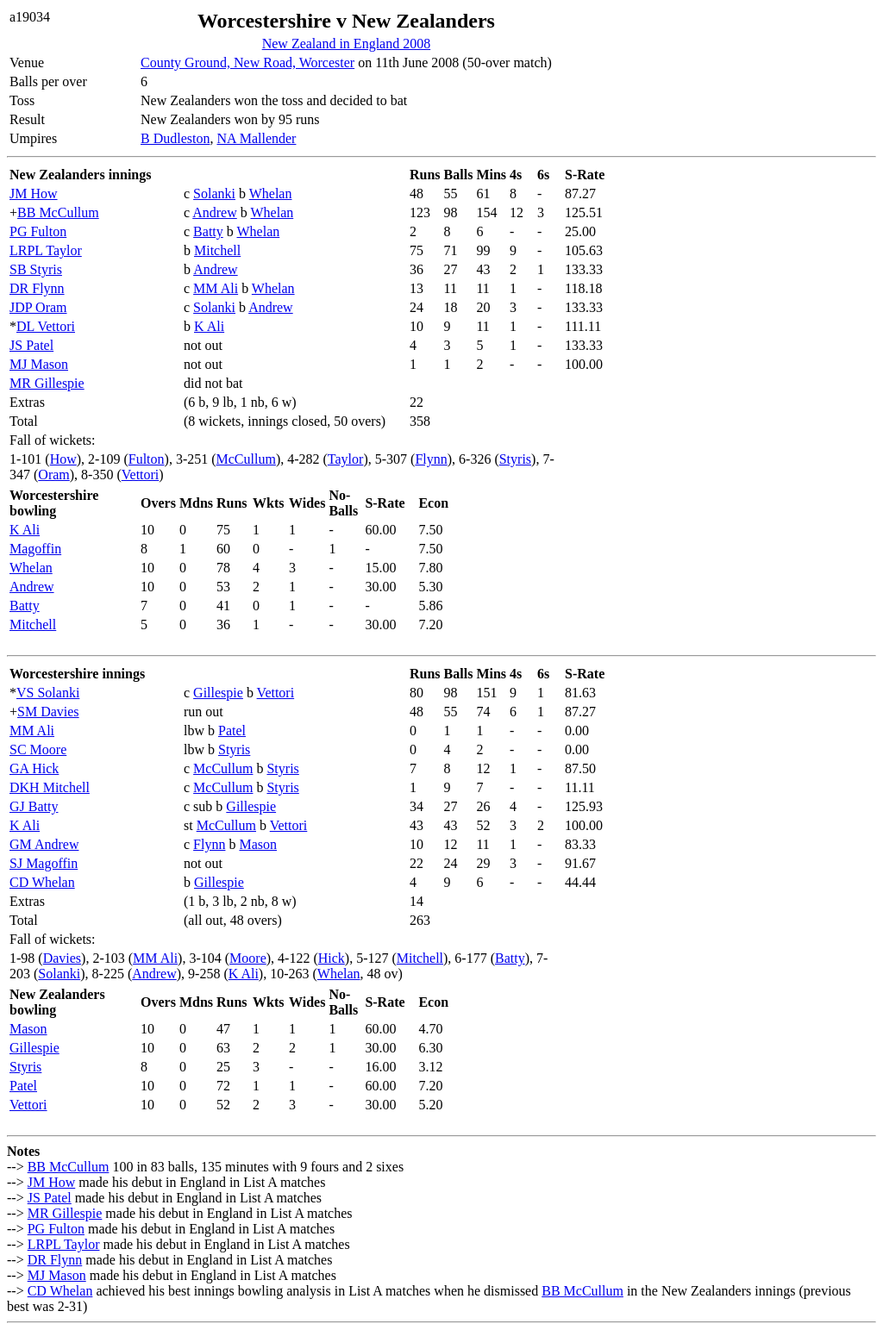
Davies (62, 958)
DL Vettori (45, 326)
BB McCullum (58, 212)
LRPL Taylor (45, 250)
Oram (53, 474)
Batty (208, 231)
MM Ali (215, 288)
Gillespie (218, 692)
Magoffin (35, 548)
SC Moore (37, 749)
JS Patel (31, 345)
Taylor (346, 459)
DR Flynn (37, 288)
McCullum (246, 459)
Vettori (141, 474)
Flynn (431, 459)
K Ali (209, 326)
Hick (331, 958)
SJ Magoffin (43, 863)
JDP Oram (38, 307)
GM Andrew (43, 844)
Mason (258, 844)
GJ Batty (33, 806)
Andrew (214, 212)
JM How (33, 193)
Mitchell (217, 250)
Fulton (146, 459)
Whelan (270, 193)
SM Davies (48, 711)
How (63, 459)
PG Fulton (37, 231)
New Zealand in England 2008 (346, 43)
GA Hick (34, 768)
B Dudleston (175, 138)
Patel (232, 730)
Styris (515, 459)
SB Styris (35, 269)
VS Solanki (47, 692)
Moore (247, 958)
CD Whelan (42, 882)
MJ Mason (38, 364)
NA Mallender (256, 138)
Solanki (214, 193)
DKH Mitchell (49, 787)
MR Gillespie (47, 383)
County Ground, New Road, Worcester (247, 62)
